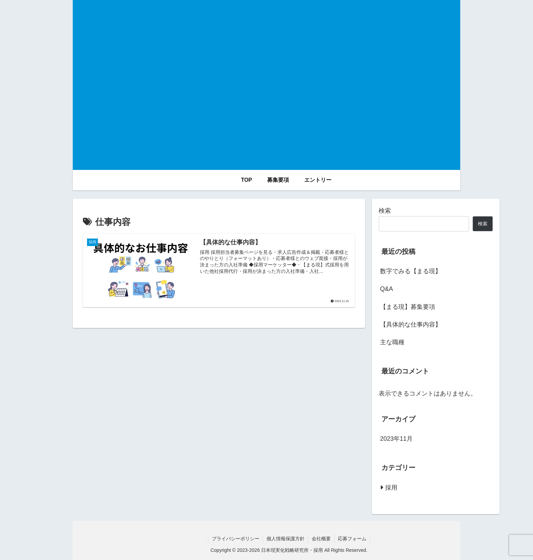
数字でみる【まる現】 (410, 271)
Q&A (386, 288)
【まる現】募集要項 (407, 306)
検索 (385, 210)
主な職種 (392, 342)
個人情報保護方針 (285, 538)
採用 (391, 487)
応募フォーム (352, 538)
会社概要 (321, 538)
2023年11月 (396, 438)
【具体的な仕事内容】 (410, 324)
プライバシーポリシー (235, 538)
